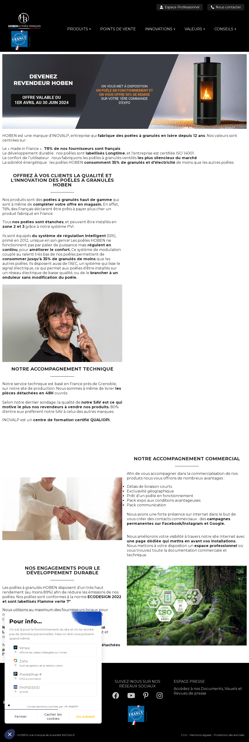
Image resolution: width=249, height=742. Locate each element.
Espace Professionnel (179, 7)
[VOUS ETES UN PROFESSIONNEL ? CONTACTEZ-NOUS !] (186, 312)
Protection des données (229, 735)
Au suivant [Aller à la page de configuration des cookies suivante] (85, 716)
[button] (9, 734)
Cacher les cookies (53, 716)
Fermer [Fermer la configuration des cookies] (21, 716)
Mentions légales (200, 735)
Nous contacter (226, 7)
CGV (184, 735)
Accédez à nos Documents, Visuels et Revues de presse (208, 691)
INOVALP (68, 735)
